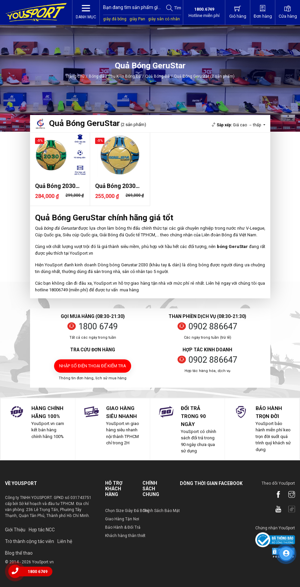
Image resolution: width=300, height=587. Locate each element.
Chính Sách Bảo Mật (161, 510)
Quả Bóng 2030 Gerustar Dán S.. (56, 186)
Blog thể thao (19, 553)
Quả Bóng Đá (157, 76)
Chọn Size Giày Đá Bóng (127, 510)
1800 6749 (98, 326)
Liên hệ (64, 541)
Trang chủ (75, 76)
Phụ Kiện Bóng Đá (124, 76)
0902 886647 (213, 326)
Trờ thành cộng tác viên (29, 541)
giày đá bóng (114, 19)
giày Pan (137, 19)
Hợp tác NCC (42, 529)
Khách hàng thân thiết (125, 535)
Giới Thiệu (15, 529)
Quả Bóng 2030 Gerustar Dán (115, 186)
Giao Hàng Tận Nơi (122, 519)
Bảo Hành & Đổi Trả (122, 527)
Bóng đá (96, 76)
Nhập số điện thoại (92, 365)
